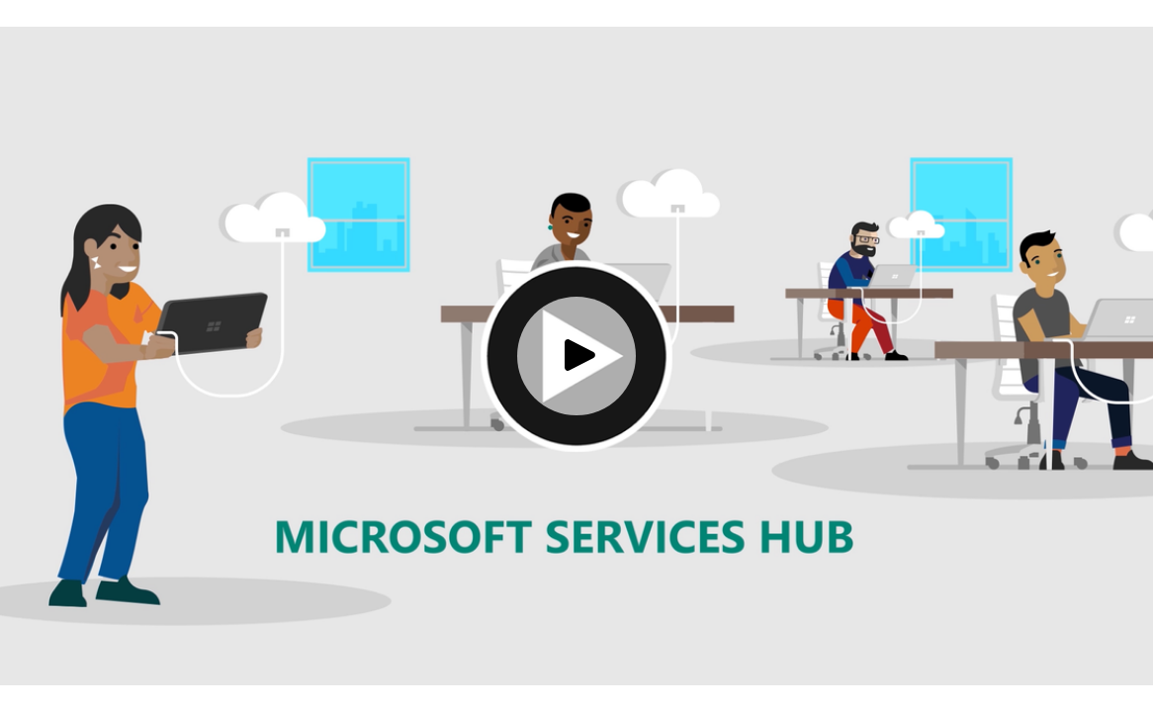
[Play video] (576, 356)
